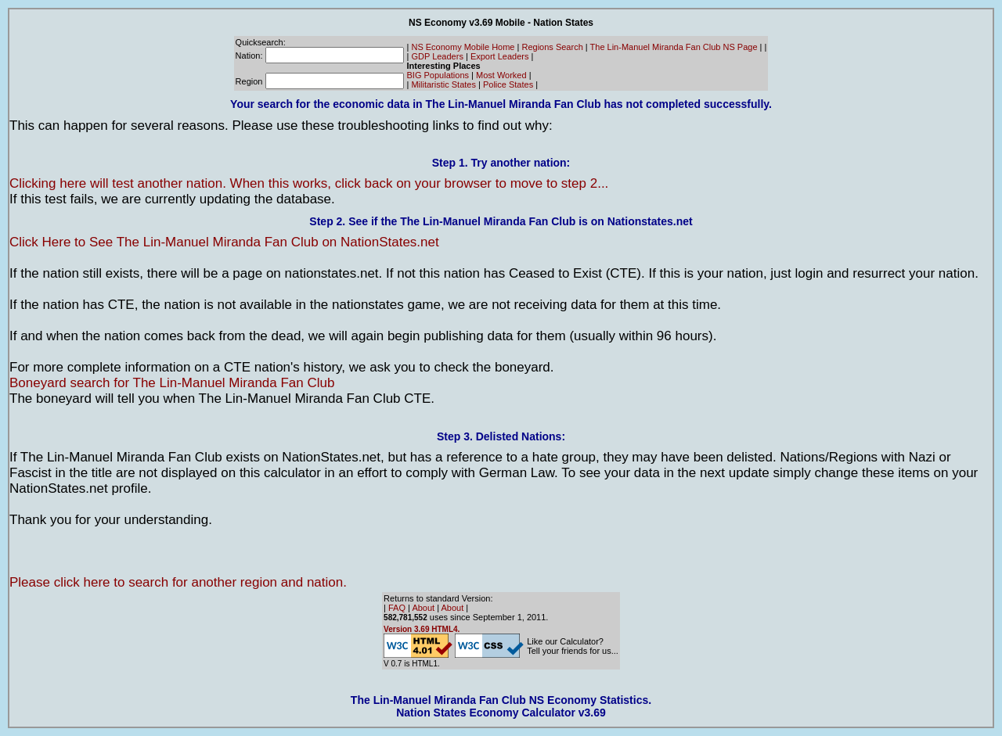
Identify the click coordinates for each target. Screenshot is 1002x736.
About (423, 607)
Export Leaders (499, 56)
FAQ (396, 607)
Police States (508, 84)
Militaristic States (443, 84)
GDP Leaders (437, 56)
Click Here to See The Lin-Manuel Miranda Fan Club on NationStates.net (224, 242)
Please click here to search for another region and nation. (178, 582)
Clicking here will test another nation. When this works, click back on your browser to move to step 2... (308, 183)
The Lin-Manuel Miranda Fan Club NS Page (674, 47)
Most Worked (501, 75)
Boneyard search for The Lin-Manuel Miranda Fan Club (171, 382)
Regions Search (551, 47)
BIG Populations (438, 75)
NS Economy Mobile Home (462, 47)
